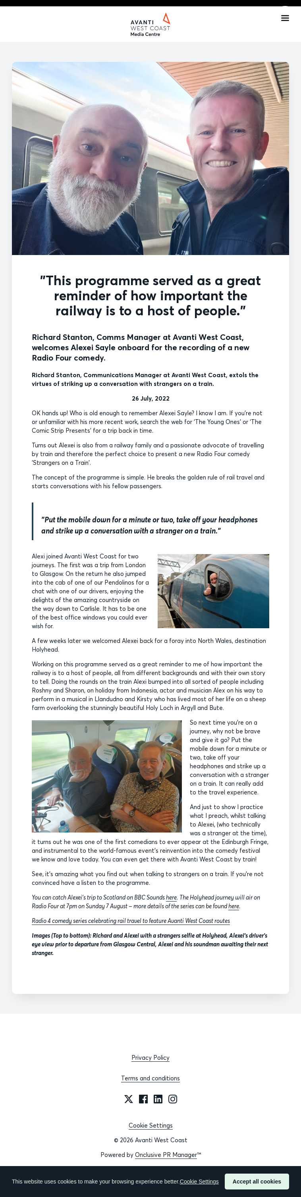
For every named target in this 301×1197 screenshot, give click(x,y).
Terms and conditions (150, 1078)
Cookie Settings (151, 1125)
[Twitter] (128, 1099)
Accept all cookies (257, 1181)
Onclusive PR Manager (166, 1155)
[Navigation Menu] (285, 18)
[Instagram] (172, 1099)
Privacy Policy (150, 1057)
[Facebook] (143, 1099)
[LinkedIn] (158, 1099)
